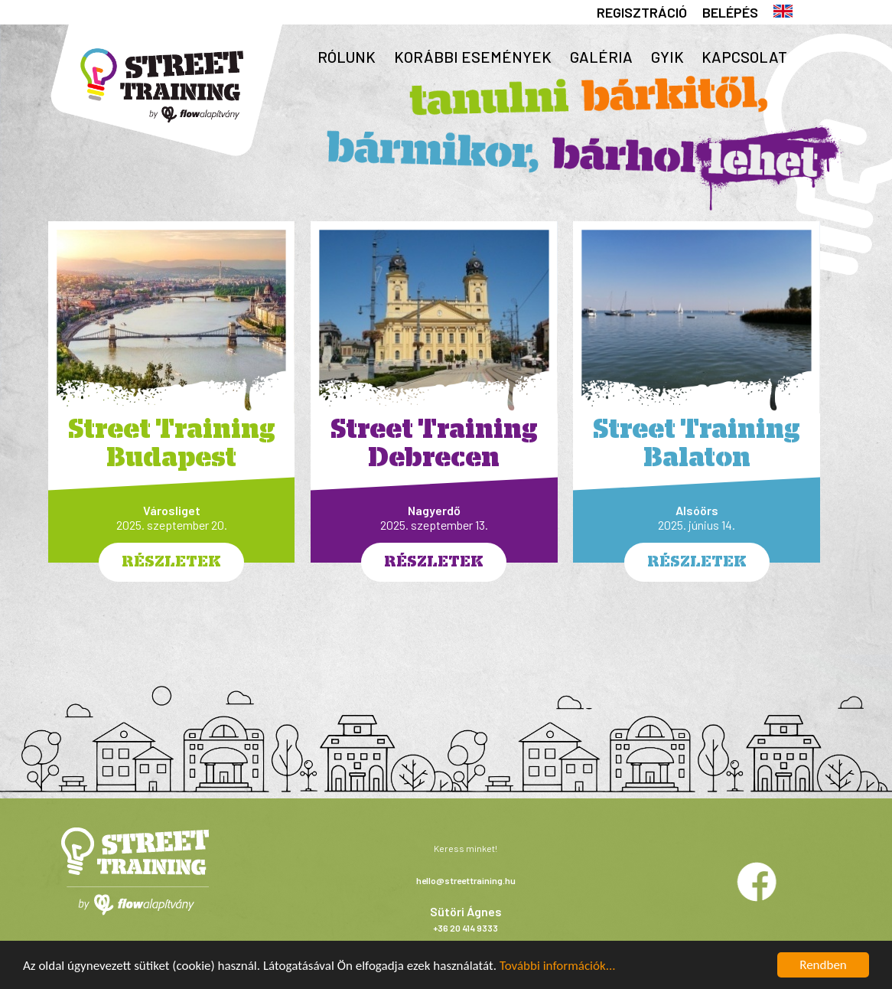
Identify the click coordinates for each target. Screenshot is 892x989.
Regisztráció (642, 12)
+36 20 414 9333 (465, 927)
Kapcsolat (744, 56)
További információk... (558, 966)
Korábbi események (473, 56)
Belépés (730, 12)
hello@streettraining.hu (466, 880)
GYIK (667, 56)
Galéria (601, 56)
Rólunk (346, 56)
